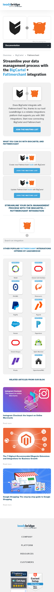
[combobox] (27, 240)
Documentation (12, 45)
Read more (7, 398)
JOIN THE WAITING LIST (27, 129)
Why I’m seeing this (39, 41)
